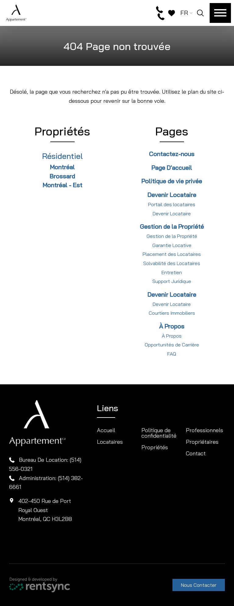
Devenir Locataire (172, 213)
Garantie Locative (171, 245)
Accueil (106, 430)
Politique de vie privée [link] (171, 181)
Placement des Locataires (172, 254)
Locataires (110, 441)
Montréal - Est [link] (62, 185)
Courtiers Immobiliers (172, 313)
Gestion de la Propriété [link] (172, 226)
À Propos (172, 336)
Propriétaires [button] (202, 441)
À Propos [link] (171, 326)
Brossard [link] (62, 176)
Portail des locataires (171, 204)
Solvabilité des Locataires (171, 263)
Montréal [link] (62, 167)
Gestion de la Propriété (172, 236)
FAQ (171, 354)
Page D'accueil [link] (171, 167)
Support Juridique (171, 281)
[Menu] (220, 13)
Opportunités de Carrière (172, 345)
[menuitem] (116, 430)
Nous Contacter (198, 585)
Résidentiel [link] (62, 156)
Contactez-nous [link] (171, 154)
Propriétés (154, 447)
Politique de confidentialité (158, 433)
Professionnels (204, 430)
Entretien (171, 272)
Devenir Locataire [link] (171, 195)
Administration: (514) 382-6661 (46, 483)
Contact (196, 453)
